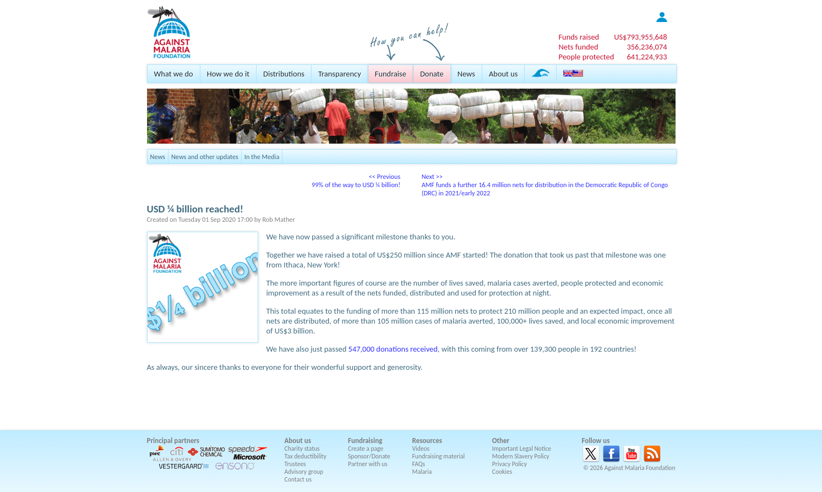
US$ (640, 37)
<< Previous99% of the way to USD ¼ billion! (356, 180)
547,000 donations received (393, 349)
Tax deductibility (305, 456)
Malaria (422, 471)
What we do (173, 74)
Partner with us (368, 464)
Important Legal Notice (521, 448)
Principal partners (173, 440)
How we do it (228, 74)
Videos (421, 448)
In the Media (261, 156)
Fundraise (390, 74)
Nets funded (578, 47)
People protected (586, 57)
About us (503, 74)
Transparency (339, 74)
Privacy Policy (509, 464)
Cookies (502, 471)
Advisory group (304, 471)
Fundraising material (438, 456)
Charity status (302, 448)
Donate (432, 74)
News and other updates (204, 156)
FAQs (419, 464)
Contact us (298, 479)
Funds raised (578, 37)
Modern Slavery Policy (520, 456)
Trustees (295, 464)
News (466, 74)
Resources (427, 440)
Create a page (365, 448)
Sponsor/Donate (369, 456)
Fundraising (365, 440)
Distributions (283, 74)
